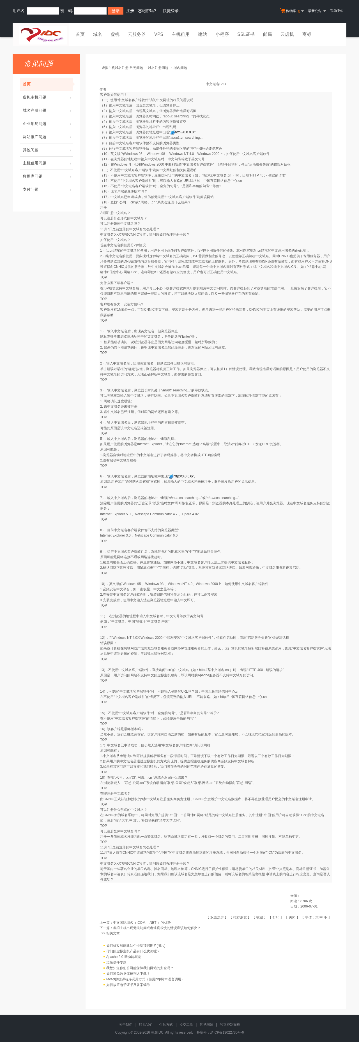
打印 (276, 917)
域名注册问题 (48, 110)
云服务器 (137, 34)
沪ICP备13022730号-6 (227, 1032)
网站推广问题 (48, 136)
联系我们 (146, 1025)
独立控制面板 (230, 1025)
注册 (130, 10)
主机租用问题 (48, 163)
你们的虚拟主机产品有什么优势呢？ (133, 951)
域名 (97, 34)
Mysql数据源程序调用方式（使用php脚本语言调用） (145, 979)
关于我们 (125, 1025)
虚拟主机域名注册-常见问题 (122, 68)
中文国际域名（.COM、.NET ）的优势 (142, 923)
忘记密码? (147, 10)
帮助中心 (337, 11)
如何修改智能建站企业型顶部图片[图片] (135, 946)
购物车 (292, 11)
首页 (80, 34)
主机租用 (181, 34)
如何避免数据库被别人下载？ (128, 974)
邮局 (267, 34)
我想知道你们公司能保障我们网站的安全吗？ (140, 968)
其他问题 (48, 150)
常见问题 (206, 1025)
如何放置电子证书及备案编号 (128, 985)
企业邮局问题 (48, 123)
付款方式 (166, 1025)
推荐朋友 (240, 917)
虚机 (115, 34)
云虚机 (287, 34)
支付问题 (48, 189)
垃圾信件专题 (116, 962)
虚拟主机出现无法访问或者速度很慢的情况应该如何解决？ (157, 928)
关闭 (292, 917)
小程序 (222, 34)
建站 (202, 34)
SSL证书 (246, 34)
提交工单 (186, 1025)
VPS (158, 34)
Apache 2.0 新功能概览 (123, 957)
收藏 (259, 917)
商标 (306, 34)
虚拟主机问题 (48, 97)
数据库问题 (48, 176)
